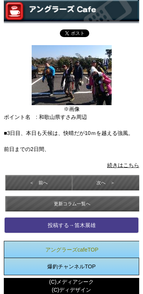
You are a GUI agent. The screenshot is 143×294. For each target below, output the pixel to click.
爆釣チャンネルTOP (71, 266)
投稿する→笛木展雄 (72, 225)
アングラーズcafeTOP (71, 250)
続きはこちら (123, 165)
